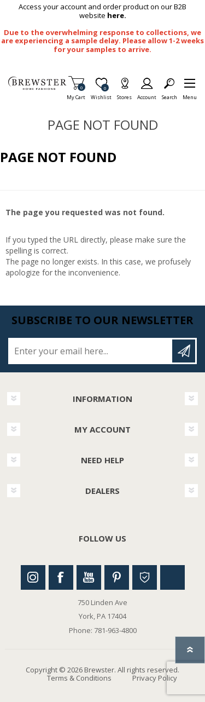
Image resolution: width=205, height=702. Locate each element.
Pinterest (116, 577)
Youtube (89, 577)
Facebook (61, 577)
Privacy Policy (154, 678)
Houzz (144, 577)
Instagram (33, 577)
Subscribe (183, 351)
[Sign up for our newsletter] (91, 351)
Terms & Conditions (79, 678)
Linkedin (172, 577)
